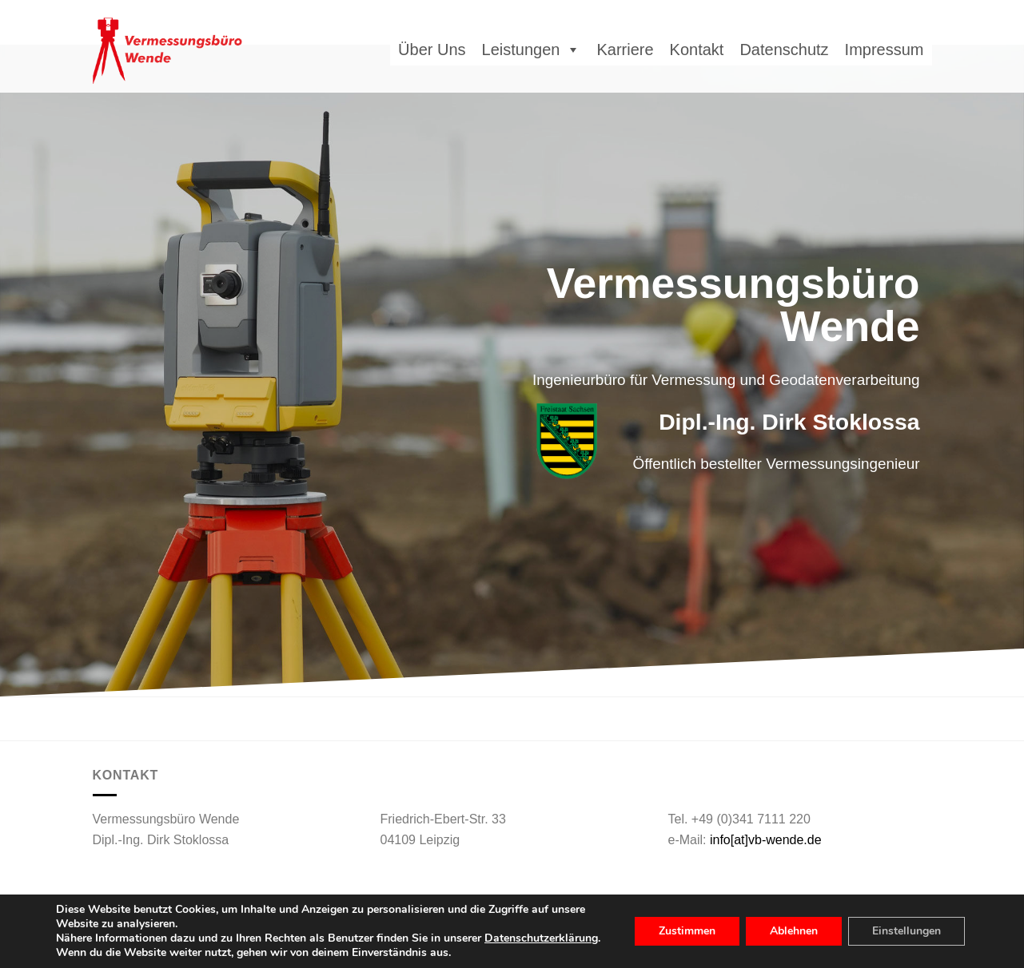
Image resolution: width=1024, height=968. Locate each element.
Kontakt (697, 49)
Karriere (624, 49)
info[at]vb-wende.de (766, 840)
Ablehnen (794, 930)
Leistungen (531, 49)
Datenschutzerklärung (541, 938)
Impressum (884, 49)
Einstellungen (906, 930)
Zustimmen (687, 930)
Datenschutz (783, 49)
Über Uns (431, 49)
